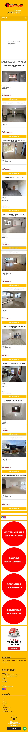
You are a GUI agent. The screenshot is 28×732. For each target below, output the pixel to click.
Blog (4, 705)
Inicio (4, 698)
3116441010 (15, 12)
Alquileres (5, 701)
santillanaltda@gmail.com (7, 686)
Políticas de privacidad (7, 711)
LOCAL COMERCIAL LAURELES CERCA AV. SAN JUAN (14, 103)
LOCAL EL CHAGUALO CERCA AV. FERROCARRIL (14, 177)
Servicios (4, 703)
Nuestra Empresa (6, 707)
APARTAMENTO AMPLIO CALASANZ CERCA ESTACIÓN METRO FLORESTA (14, 252)
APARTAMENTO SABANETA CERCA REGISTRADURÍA (14, 363)
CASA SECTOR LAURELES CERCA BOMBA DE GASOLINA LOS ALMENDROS (14, 215)
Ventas (4, 700)
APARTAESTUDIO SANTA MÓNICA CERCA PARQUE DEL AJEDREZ (14, 327)
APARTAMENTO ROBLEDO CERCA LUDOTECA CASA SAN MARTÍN (14, 141)
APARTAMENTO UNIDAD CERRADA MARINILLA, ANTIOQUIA (14, 66)
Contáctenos (5, 709)
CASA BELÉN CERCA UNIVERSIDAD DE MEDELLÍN (14, 400)
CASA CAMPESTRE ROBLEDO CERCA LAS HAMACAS (14, 289)
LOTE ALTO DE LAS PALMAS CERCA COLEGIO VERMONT (14, 438)
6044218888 (17, 11)
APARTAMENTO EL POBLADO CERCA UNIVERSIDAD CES (14, 475)
